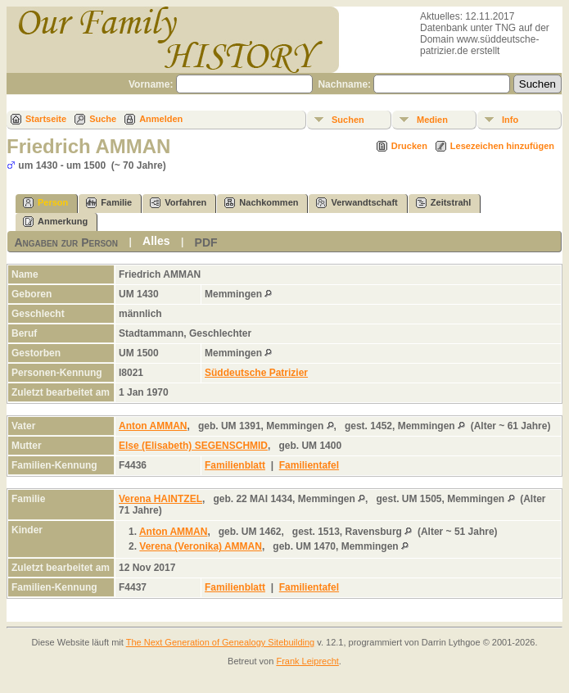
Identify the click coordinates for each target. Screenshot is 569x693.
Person (45, 203)
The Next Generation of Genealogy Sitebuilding (220, 642)
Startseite (45, 119)
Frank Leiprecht (307, 661)
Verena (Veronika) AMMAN (200, 546)
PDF (206, 242)
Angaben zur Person (66, 242)
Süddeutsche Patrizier (256, 372)
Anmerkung (55, 221)
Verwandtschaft (356, 203)
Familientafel (309, 465)
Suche (102, 119)
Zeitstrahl (444, 203)
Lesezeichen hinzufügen (502, 146)
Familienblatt (235, 465)
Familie (109, 203)
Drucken (409, 146)
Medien (432, 120)
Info (510, 120)
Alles (155, 240)
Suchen (348, 120)
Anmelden (161, 119)
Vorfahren (178, 203)
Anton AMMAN (153, 426)
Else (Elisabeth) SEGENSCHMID (193, 445)
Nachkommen (261, 203)
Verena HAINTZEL (160, 499)
